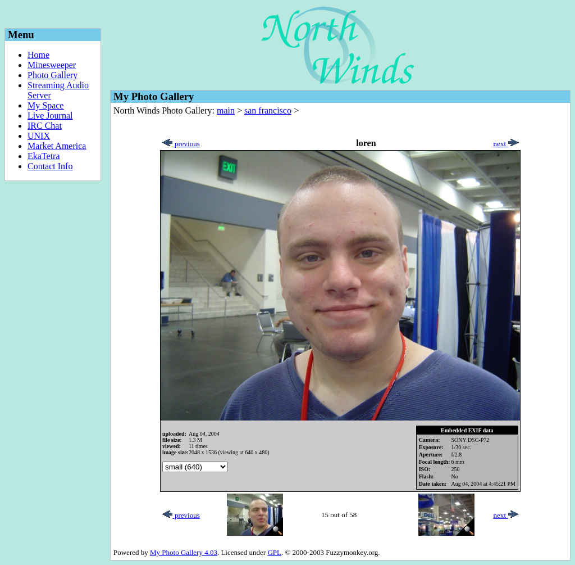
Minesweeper (52, 65)
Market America (57, 146)
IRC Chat (45, 125)
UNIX (39, 136)
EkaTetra (44, 156)
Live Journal (50, 115)
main (226, 110)
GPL (274, 552)
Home (38, 55)
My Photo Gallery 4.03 (183, 552)
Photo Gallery (52, 75)
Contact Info (50, 166)
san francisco (267, 110)
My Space (45, 105)
